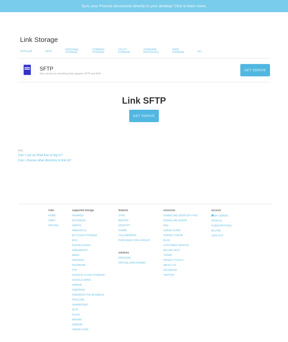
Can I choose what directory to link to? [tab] (44, 160)
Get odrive (255, 70)
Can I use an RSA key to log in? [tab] (40, 155)
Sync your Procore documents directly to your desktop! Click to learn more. (144, 6)
